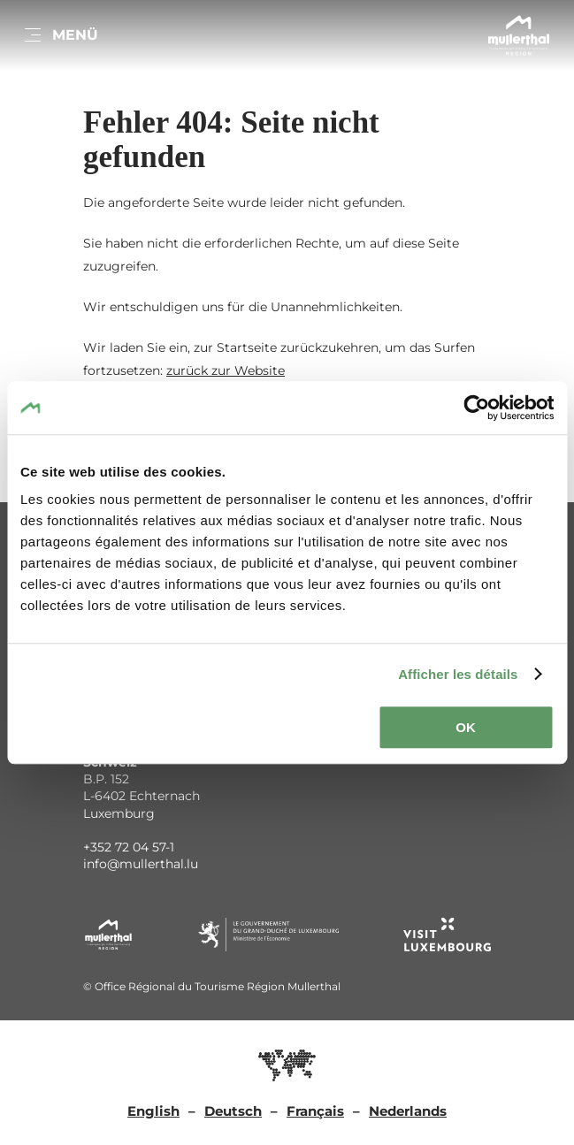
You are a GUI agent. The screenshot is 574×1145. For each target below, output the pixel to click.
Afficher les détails (457, 674)
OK (465, 727)
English (153, 1111)
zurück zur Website (225, 370)
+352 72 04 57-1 (128, 847)
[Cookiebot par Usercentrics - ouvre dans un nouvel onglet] (476, 407)
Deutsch (233, 1111)
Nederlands (408, 1111)
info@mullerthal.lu (140, 864)
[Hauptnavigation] (60, 35)
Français (315, 1111)
